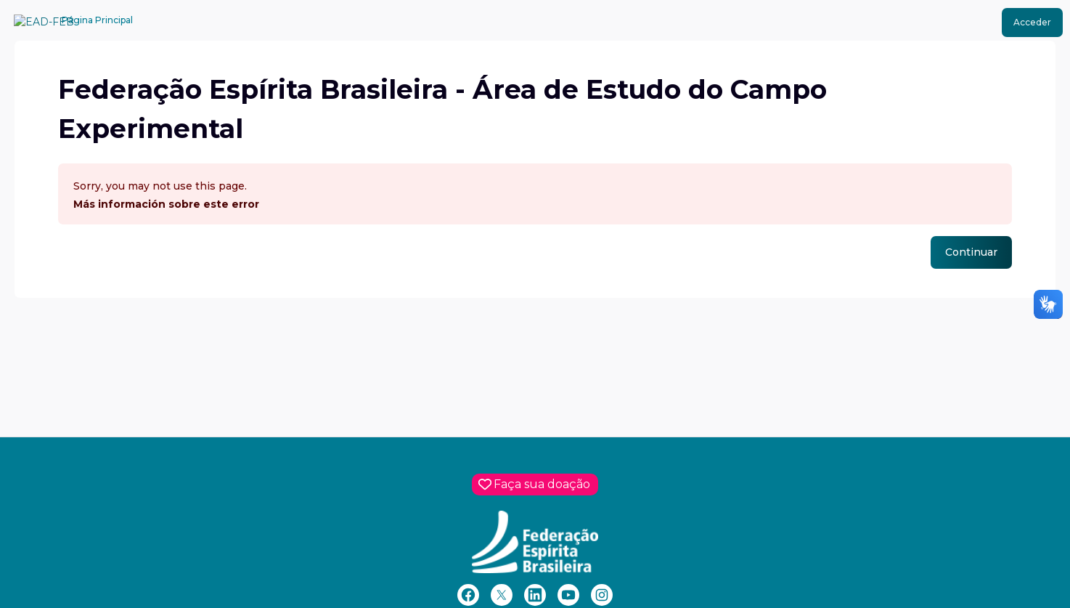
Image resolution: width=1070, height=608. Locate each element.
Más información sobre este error (166, 204)
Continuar (971, 252)
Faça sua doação (542, 484)
